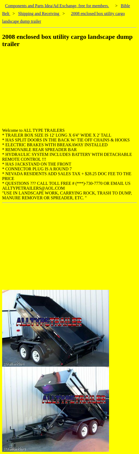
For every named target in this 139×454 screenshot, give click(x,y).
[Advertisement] (70, 90)
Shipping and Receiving (39, 13)
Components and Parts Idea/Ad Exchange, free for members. (57, 5)
